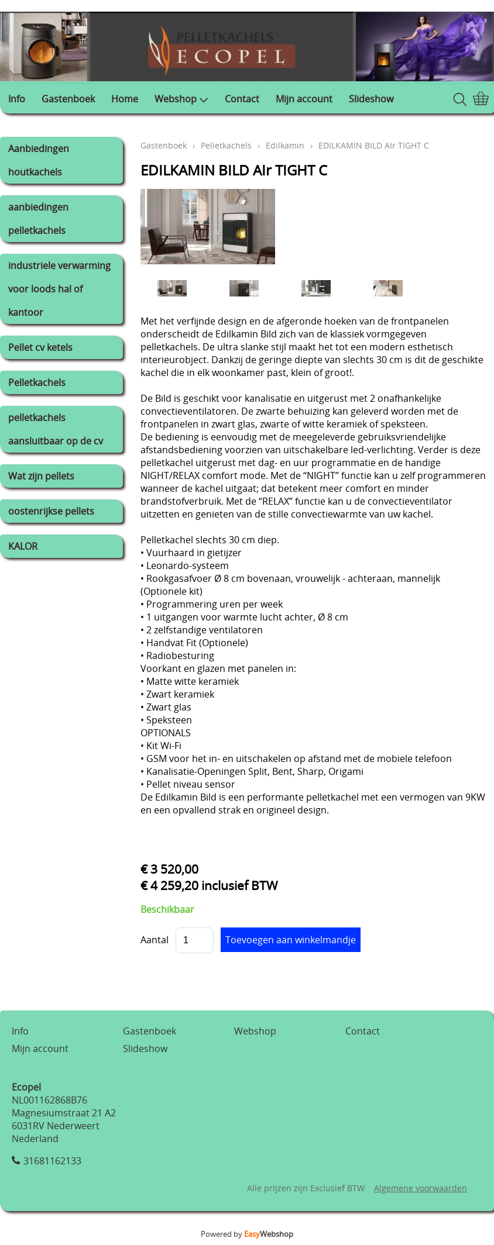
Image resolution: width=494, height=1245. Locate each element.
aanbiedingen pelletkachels (38, 219)
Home (124, 98)
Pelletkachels (37, 382)
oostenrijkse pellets (51, 511)
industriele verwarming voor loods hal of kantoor (59, 289)
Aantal (154, 939)
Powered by (247, 1234)
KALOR (22, 546)
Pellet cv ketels (40, 347)
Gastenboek (68, 98)
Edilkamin (285, 145)
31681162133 (52, 1160)
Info (16, 98)
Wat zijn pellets (41, 476)
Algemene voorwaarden (420, 1188)
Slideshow (371, 98)
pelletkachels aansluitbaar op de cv (55, 429)
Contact (242, 98)
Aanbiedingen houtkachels (38, 160)
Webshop (181, 98)
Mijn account (304, 98)
